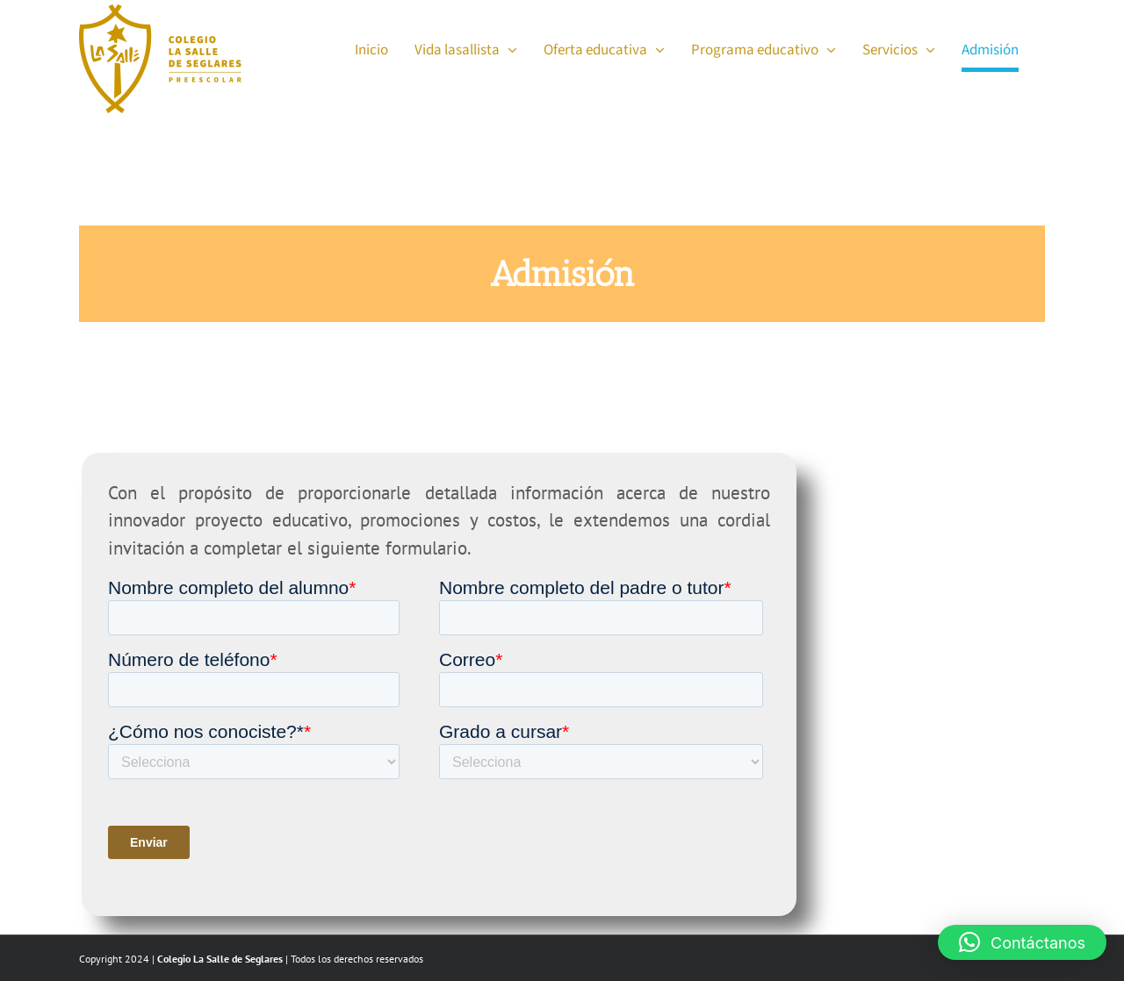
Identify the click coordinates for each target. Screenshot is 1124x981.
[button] (1022, 942)
